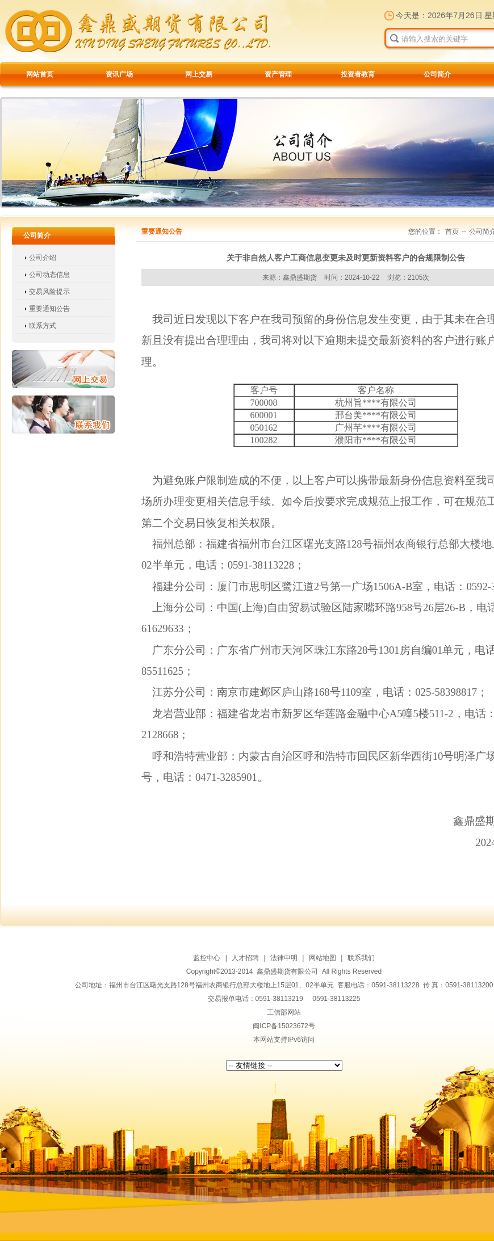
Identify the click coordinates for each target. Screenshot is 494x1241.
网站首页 (39, 74)
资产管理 (278, 74)
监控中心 (206, 958)
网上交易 (198, 74)
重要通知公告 (49, 309)
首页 (452, 231)
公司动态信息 (49, 275)
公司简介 (437, 74)
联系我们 (63, 415)
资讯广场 (119, 74)
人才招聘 (245, 958)
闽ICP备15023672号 (284, 1026)
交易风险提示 (49, 292)
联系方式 (42, 326)
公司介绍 (42, 258)
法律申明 (284, 958)
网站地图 (322, 958)
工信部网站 (284, 1012)
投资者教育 (358, 74)
